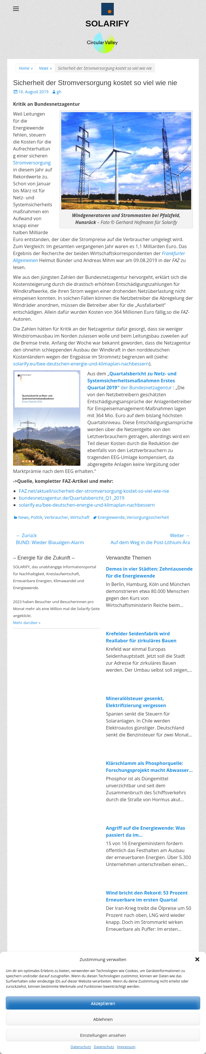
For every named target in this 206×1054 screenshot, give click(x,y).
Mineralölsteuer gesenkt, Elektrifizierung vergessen (136, 702)
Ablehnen (103, 1019)
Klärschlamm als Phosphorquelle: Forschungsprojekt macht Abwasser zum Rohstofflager (147, 767)
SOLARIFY (107, 23)
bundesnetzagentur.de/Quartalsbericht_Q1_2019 (71, 498)
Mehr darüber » (27, 622)
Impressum (126, 1046)
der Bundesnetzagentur (131, 380)
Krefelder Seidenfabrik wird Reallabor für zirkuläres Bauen (141, 637)
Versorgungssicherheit (148, 517)
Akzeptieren (103, 1003)
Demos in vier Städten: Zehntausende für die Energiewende (149, 572)
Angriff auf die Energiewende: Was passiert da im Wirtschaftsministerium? (145, 831)
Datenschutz (81, 1046)
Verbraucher (56, 517)
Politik (36, 517)
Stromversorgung (32, 162)
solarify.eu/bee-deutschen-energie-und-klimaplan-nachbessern (81, 364)
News (45, 68)
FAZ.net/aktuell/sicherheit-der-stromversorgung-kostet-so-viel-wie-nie (94, 491)
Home (26, 68)
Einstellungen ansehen (103, 1035)
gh (59, 91)
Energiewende (111, 517)
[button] (197, 959)
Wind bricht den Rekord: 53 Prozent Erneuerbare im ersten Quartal (147, 896)
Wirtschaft (80, 517)
